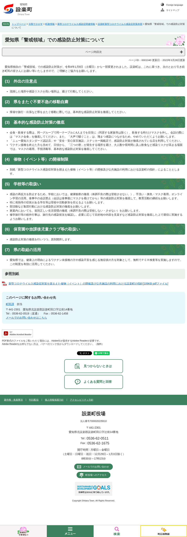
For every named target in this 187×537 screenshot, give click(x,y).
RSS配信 (34, 399)
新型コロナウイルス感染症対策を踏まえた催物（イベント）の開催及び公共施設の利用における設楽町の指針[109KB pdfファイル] (88, 283)
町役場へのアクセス (96, 475)
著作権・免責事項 (13, 399)
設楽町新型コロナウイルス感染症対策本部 (120, 24)
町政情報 (50, 24)
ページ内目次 (93, 51)
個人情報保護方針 (54, 399)
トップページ (19, 24)
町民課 (10, 304)
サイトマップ (172, 10)
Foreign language (174, 5)
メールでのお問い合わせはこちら (26, 317)
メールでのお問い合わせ (96, 466)
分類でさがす (36, 24)
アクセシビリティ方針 (81, 399)
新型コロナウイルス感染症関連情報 (76, 24)
